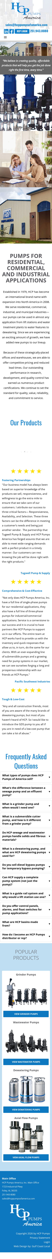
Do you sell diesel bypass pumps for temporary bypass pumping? (23, 866)
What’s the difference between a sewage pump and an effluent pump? (23, 791)
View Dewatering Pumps (26, 1109)
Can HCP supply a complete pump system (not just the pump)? (20, 880)
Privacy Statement (40, 1237)
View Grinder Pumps (26, 1014)
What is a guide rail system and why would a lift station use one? (24, 895)
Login (47, 1242)
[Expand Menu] (5, 37)
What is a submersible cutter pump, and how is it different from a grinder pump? (21, 820)
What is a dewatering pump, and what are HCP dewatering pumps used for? (24, 852)
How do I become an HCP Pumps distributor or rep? (23, 936)
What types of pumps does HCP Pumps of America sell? (23, 777)
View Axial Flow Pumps (26, 1157)
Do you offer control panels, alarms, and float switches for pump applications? (22, 909)
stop (33, 53)
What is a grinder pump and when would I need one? (20, 805)
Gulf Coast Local (41, 1246)
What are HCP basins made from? (20, 923)
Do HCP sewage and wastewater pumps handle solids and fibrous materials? (23, 836)
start (19, 53)
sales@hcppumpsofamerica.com (26, 24)
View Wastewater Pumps (26, 1061)
